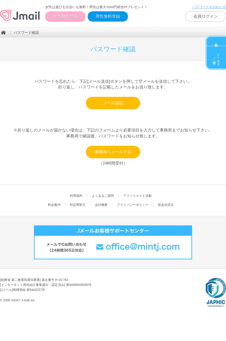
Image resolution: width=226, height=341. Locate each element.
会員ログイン (205, 16)
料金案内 (216, 41)
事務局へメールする (113, 152)
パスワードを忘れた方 (209, 7)
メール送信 (113, 103)
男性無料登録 (108, 16)
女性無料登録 (65, 16)
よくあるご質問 (216, 57)
